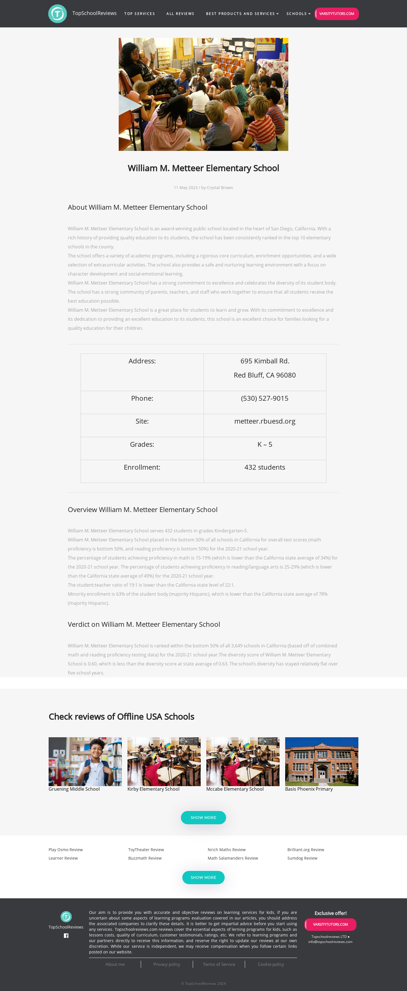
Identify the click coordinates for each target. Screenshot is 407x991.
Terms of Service (219, 964)
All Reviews (180, 13)
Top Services (139, 13)
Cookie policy (271, 964)
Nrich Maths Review (227, 849)
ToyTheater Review (146, 849)
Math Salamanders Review (233, 858)
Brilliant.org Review (305, 849)
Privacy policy (166, 964)
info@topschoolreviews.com (330, 941)
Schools (297, 13)
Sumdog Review (302, 858)
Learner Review (63, 858)
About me (115, 964)
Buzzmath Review (145, 858)
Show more (203, 818)
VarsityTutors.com (336, 13)
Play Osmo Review (66, 849)
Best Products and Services (240, 13)
